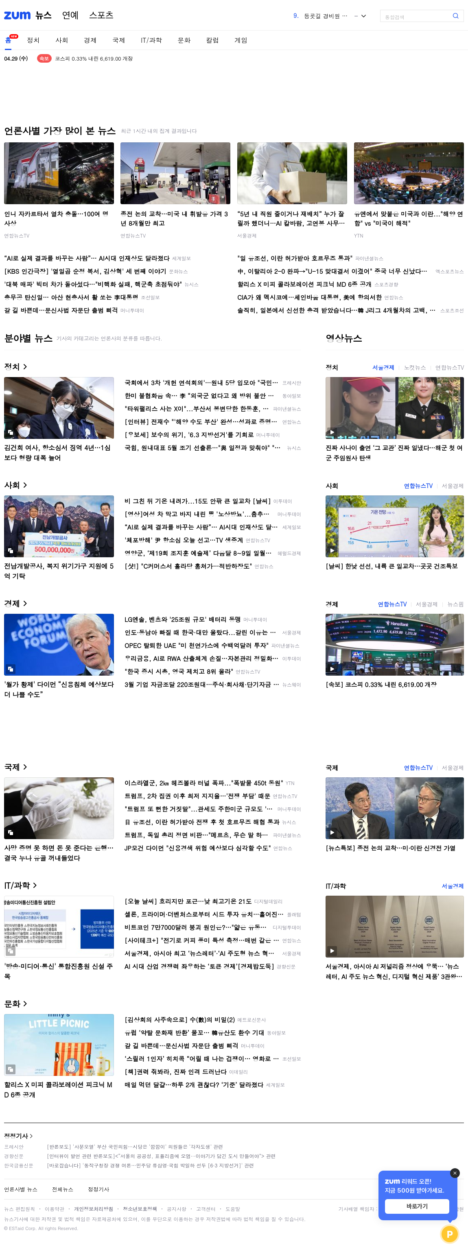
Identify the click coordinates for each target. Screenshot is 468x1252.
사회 (61, 40)
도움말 (232, 1208)
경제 (90, 40)
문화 (183, 40)
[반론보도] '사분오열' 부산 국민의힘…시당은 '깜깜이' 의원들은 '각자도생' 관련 (135, 1146)
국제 (118, 40)
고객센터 (206, 1208)
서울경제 (247, 235)
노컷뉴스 (415, 367)
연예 (70, 15)
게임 (240, 40)
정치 (33, 40)
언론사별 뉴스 (20, 1189)
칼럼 (212, 40)
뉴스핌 (455, 604)
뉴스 (43, 15)
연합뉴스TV (16, 235)
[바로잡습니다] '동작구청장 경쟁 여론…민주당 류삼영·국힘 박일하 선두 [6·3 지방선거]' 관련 (150, 1165)
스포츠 (101, 15)
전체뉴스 (62, 1189)
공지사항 (176, 1208)
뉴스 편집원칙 (19, 1208)
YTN (358, 235)
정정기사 (16, 1136)
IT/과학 (151, 40)
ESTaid (16, 1228)
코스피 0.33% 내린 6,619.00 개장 (94, 58)
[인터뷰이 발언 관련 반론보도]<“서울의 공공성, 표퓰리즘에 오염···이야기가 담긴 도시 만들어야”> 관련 (161, 1155)
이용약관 (54, 1208)
